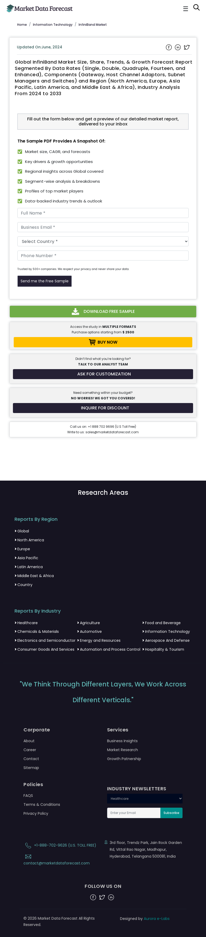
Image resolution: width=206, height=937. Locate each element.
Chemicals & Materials (37, 631)
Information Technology (166, 631)
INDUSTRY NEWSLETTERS (136, 789)
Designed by (145, 918)
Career (29, 749)
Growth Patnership (124, 758)
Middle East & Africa (34, 575)
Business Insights (122, 741)
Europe (22, 549)
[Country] (103, 241)
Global (22, 531)
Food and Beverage (161, 622)
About (29, 741)
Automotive (89, 631)
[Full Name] (103, 213)
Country (23, 584)
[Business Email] (103, 227)
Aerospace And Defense (166, 640)
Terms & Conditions (41, 804)
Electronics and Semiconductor (45, 640)
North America (29, 540)
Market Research (122, 749)
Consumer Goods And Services (44, 649)
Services (117, 730)
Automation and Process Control (108, 649)
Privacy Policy (35, 813)
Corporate (36, 730)
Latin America (29, 566)
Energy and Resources (99, 640)
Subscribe (171, 813)
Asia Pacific (26, 558)
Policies (33, 784)
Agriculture (88, 622)
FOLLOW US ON (103, 886)
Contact (31, 758)
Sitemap (31, 767)
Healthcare (26, 622)
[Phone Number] (103, 256)
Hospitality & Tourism (163, 649)
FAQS (28, 795)
